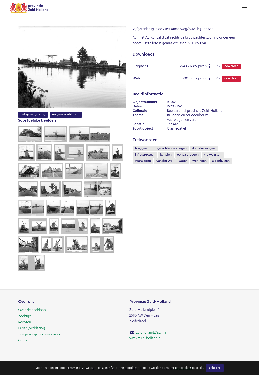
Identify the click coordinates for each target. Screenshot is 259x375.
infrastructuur (145, 155)
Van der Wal (164, 161)
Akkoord (215, 368)
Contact (24, 341)
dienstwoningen (203, 148)
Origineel (140, 66)
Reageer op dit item (65, 115)
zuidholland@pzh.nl (151, 333)
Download (231, 66)
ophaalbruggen (188, 155)
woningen (199, 161)
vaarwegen (143, 161)
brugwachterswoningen (170, 148)
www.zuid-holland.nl (145, 338)
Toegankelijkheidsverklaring (39, 335)
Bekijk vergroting (33, 115)
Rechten (24, 322)
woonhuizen (221, 161)
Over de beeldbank (33, 310)
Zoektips (24, 316)
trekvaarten (212, 155)
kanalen (166, 155)
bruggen (141, 148)
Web (136, 79)
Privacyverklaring (31, 328)
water (183, 161)
